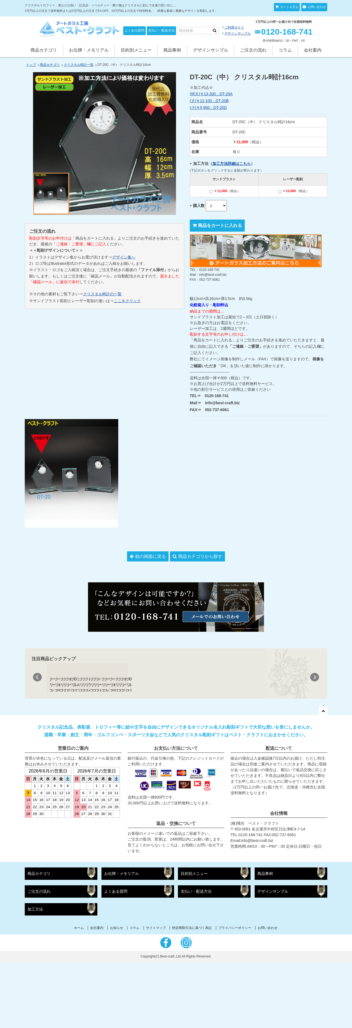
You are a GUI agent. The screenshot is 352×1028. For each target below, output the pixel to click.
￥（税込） (224, 191)
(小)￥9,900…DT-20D (208, 107)
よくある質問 (134, 30)
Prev (37, 710)
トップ (31, 65)
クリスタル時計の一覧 (102, 294)
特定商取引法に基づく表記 (192, 993)
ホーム (79, 993)
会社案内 (312, 50)
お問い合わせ (316, 7)
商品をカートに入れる (220, 225)
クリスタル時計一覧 (79, 65)
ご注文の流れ (253, 50)
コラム (285, 50)
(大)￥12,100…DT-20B (209, 101)
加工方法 (35, 975)
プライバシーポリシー (234, 993)
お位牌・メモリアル (89, 50)
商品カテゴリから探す (200, 556)
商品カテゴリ (44, 50)
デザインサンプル (237, 33)
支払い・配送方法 (161, 30)
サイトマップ (156, 993)
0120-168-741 (287, 31)
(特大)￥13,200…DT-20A (211, 94)
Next (314, 710)
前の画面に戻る (150, 556)
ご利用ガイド (234, 27)
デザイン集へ (123, 257)
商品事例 (172, 50)
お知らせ (116, 993)
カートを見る (288, 7)
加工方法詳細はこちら (231, 163)
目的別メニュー (136, 50)
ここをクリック (127, 301)
